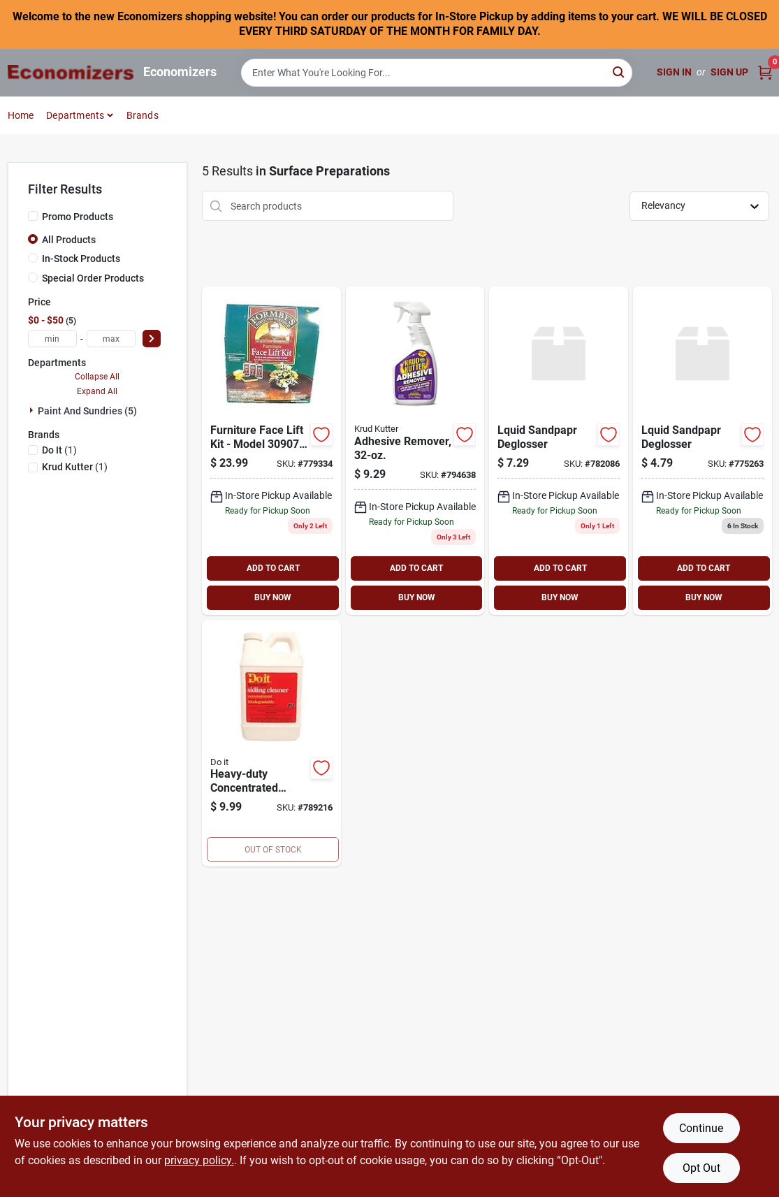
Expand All (97, 391)
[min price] (52, 338)
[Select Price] (152, 338)
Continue (701, 1128)
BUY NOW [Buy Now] (272, 597)
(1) (59, 450)
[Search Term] (436, 73)
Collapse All (97, 377)
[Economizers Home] (70, 72)
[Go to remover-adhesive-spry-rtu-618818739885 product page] (415, 450)
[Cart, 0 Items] (765, 72)
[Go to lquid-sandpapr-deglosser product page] (702, 450)
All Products (69, 239)
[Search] (619, 71)
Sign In (674, 72)
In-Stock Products (81, 258)
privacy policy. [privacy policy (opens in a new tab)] (199, 1160)
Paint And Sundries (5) (87, 410)
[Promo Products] (33, 216)
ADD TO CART (273, 568)
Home (21, 115)
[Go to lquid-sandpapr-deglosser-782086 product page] (558, 450)
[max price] (111, 338)
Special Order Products (93, 278)
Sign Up (729, 72)
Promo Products (77, 216)
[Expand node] (33, 410)
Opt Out (701, 1168)
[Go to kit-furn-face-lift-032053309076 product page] (271, 450)
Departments (75, 115)
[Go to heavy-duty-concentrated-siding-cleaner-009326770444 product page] (271, 743)
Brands (142, 115)
